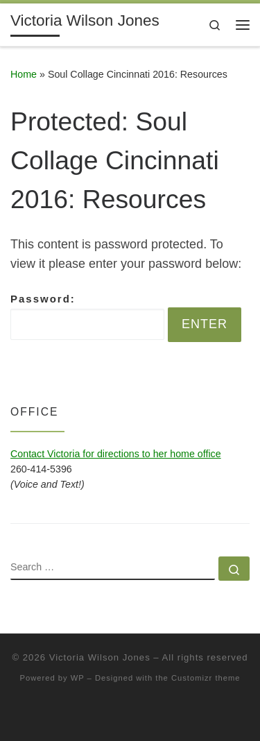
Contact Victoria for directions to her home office (115, 453)
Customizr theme (206, 678)
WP (78, 678)
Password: (87, 316)
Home (23, 74)
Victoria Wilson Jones (99, 657)
